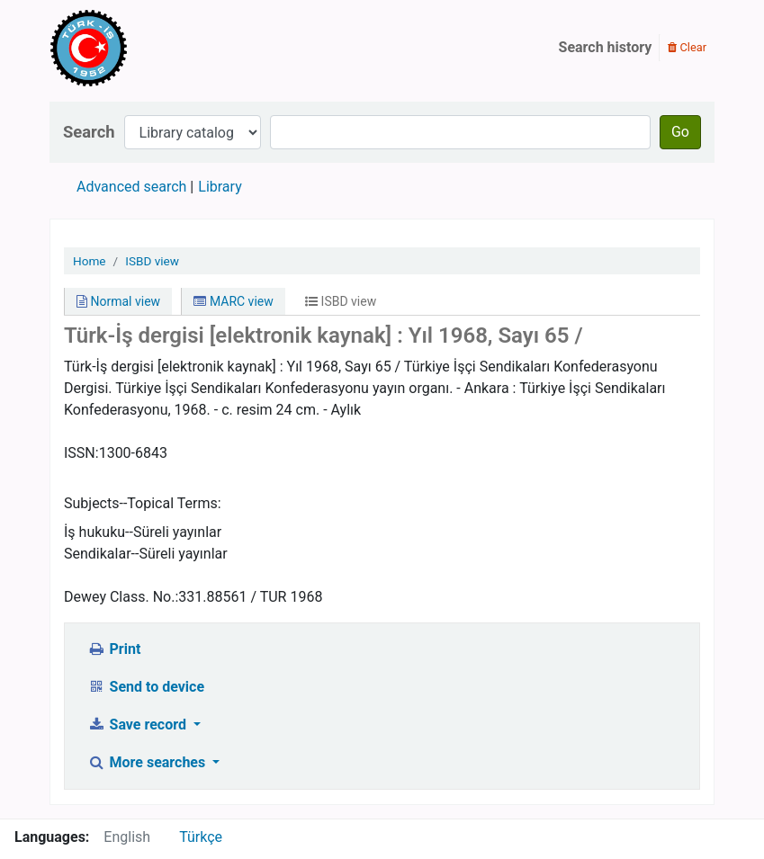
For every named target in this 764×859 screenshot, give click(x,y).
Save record (138, 724)
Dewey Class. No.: (121, 596)
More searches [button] (148, 762)
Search (89, 131)
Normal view (118, 301)
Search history (605, 47)
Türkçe (200, 837)
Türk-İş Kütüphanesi (140, 47)
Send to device (145, 686)
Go (680, 131)
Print (113, 649)
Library (219, 186)
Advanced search (131, 186)
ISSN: (81, 452)
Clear (687, 47)
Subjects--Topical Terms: (142, 503)
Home (89, 261)
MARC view (233, 301)
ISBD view (152, 261)
